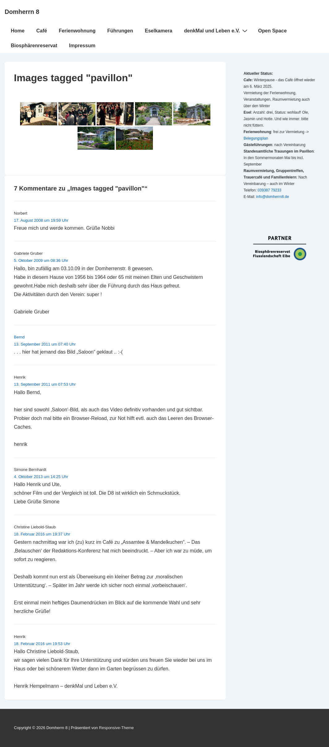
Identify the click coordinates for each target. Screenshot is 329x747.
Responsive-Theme (116, 727)
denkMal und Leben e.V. (216, 30)
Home (17, 30)
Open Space (272, 30)
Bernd (19, 337)
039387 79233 (269, 190)
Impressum (82, 45)
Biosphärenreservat (34, 45)
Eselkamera (158, 30)
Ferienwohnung (77, 30)
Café (41, 30)
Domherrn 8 (22, 11)
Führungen (120, 30)
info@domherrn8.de (272, 197)
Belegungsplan (256, 138)
